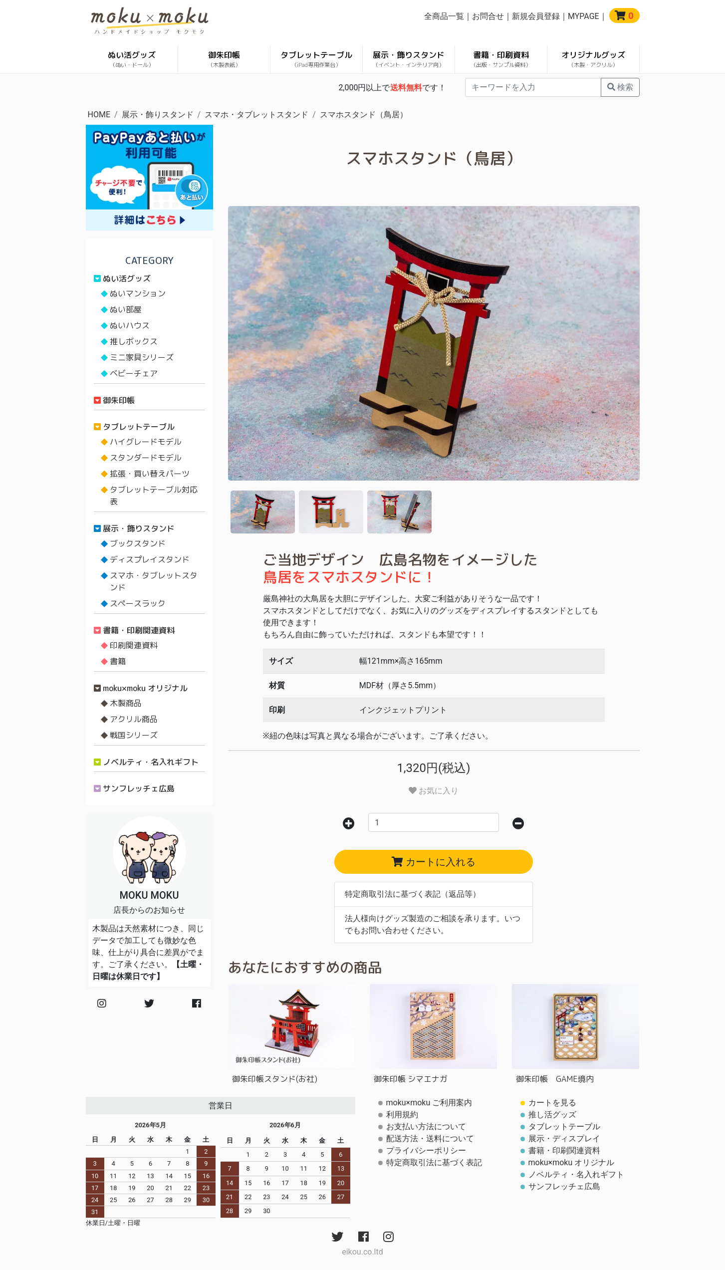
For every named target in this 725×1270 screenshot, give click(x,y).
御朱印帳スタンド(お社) (274, 1078)
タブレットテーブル (316, 59)
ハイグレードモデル (146, 441)
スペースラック (138, 603)
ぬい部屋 (126, 309)
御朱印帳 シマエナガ (411, 1078)
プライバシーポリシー (426, 1150)
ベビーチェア (134, 373)
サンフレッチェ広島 (139, 788)
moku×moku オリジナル (145, 688)
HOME (99, 114)
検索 (620, 87)
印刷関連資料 (134, 645)
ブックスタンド (138, 543)
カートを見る (552, 1102)
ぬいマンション (138, 293)
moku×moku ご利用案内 (429, 1102)
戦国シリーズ (134, 735)
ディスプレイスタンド (150, 559)
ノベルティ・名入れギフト (151, 762)
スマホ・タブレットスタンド (256, 114)
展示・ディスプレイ (564, 1138)
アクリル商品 (134, 719)
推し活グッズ (552, 1114)
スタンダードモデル (146, 457)
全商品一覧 (444, 16)
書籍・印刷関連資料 (139, 630)
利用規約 (402, 1114)
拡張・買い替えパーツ (150, 473)
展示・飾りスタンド (409, 59)
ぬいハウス (130, 325)
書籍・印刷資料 (501, 59)
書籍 (118, 661)
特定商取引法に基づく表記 (434, 1162)
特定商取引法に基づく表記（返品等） (413, 894)
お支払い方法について (426, 1126)
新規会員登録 (536, 16)
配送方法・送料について (430, 1138)
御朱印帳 (224, 59)
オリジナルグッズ (593, 59)
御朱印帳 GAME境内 (555, 1078)
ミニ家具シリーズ (142, 357)
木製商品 (126, 703)
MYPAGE (583, 16)
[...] (533, 87)
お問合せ (488, 16)
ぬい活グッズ (132, 59)
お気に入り (434, 790)
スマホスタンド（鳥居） (364, 114)
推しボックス (134, 341)
